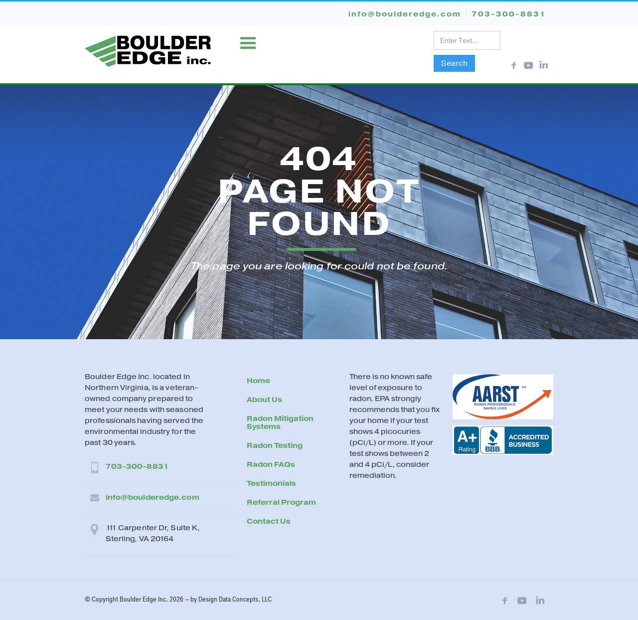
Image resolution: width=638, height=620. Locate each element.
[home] (148, 49)
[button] (248, 43)
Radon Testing (275, 445)
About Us (264, 400)
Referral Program (281, 502)
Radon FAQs (271, 464)
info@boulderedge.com (152, 497)
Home (258, 381)
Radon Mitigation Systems (280, 422)
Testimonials (271, 483)
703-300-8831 (137, 466)
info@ (404, 14)
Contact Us (269, 521)
